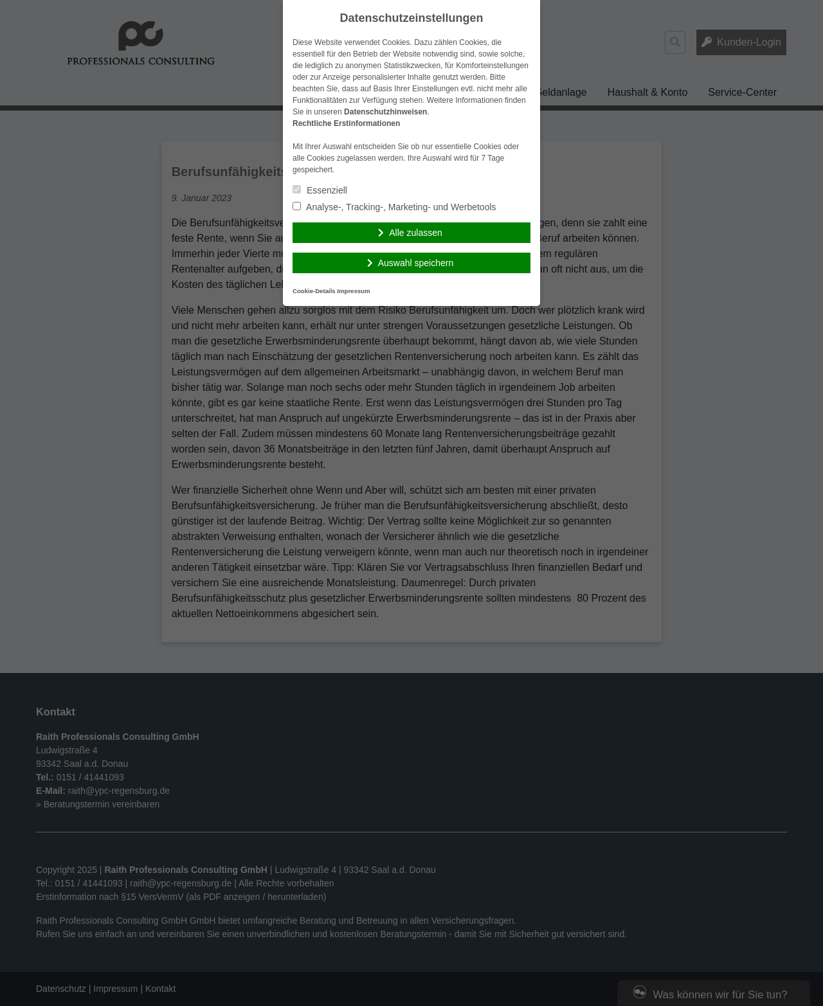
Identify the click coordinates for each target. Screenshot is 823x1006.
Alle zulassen (415, 233)
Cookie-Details (314, 290)
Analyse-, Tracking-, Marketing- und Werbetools (394, 207)
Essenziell (320, 190)
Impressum (353, 290)
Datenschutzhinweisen (385, 111)
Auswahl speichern (416, 263)
